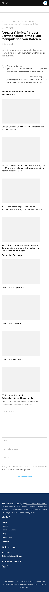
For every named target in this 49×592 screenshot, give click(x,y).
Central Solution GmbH (36, 504)
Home (4, 522)
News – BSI (7, 537)
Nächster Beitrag (24, 80)
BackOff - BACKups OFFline (29, 581)
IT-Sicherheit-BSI (8, 44)
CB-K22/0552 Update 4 (12, 395)
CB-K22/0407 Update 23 (13, 287)
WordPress (24, 587)
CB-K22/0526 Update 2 (12, 359)
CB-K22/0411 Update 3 (12, 323)
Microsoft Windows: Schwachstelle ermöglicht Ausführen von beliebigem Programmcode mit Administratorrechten (24, 168)
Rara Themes (28, 584)
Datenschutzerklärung (12, 556)
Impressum (7, 552)
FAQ (4, 534)
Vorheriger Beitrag (24, 69)
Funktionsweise (9, 530)
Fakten (5, 526)
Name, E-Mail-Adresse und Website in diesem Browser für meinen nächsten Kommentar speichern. (24, 468)
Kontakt (5, 541)
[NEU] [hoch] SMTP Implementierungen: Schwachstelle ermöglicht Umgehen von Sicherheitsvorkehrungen (21, 248)
